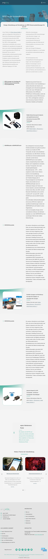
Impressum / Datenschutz (20, 554)
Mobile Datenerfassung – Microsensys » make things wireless (33, 304)
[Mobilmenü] (43, 2)
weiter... (35, 483)
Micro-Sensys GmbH (15, 32)
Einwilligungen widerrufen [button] (24, 555)
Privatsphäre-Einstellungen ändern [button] (36, 554)
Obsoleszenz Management (13, 473)
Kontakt (27, 554)
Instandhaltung (6, 19)
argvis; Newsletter (38, 534)
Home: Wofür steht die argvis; (9, 554)
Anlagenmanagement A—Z (35, 473)
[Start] (2, 19)
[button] (46, 474)
